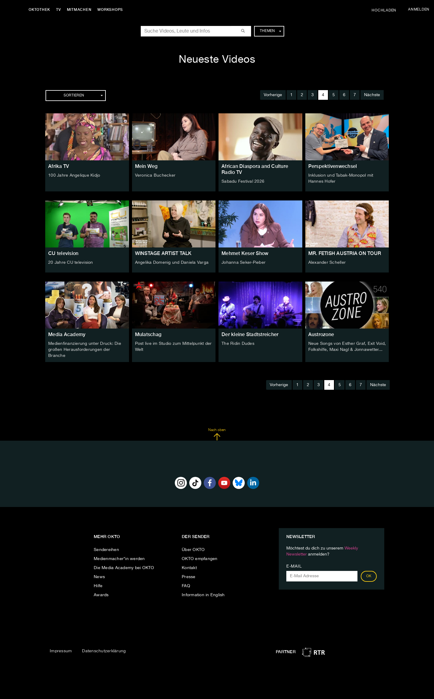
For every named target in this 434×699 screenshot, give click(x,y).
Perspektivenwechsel (332, 166)
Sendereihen (106, 550)
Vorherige (273, 95)
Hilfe (98, 586)
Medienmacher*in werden (119, 559)
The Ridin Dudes (238, 344)
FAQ (186, 586)
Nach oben (216, 434)
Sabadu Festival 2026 (243, 181)
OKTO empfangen (200, 559)
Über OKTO (193, 550)
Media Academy (66, 334)
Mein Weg (146, 166)
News (99, 577)
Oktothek (39, 10)
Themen (270, 31)
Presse (189, 577)
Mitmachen (79, 10)
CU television (63, 253)
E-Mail (294, 566)
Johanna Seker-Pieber (244, 262)
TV (58, 10)
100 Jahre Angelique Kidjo (74, 175)
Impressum (61, 651)
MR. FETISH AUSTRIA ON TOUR (344, 253)
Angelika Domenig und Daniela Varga (172, 262)
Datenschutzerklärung (104, 651)
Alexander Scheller (327, 262)
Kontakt (189, 568)
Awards (101, 595)
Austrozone (321, 334)
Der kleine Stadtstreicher (250, 334)
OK (369, 576)
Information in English (203, 595)
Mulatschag (148, 334)
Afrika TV (58, 166)
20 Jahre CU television (70, 262)
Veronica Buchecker (155, 175)
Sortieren (83, 95)
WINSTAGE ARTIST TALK (163, 253)
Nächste (372, 95)
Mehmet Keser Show (245, 253)
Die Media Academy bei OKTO (124, 568)
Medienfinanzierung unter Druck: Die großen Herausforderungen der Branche (84, 350)
